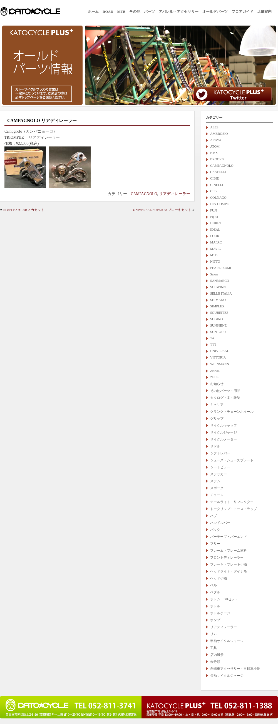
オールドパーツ (215, 11)
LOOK (214, 236)
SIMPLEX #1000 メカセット (23, 210)
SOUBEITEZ (219, 313)
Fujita (214, 217)
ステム (215, 481)
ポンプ (215, 620)
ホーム (93, 11)
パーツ (149, 11)
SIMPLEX (217, 306)
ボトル (215, 606)
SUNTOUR (218, 332)
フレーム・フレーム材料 (228, 551)
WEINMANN (221, 364)
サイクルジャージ (223, 432)
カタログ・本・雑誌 (225, 398)
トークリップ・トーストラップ (233, 509)
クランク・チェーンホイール (232, 412)
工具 (213, 648)
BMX (214, 153)
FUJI (213, 210)
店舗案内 (264, 11)
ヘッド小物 (218, 578)
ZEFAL (215, 371)
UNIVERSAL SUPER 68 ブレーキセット (162, 210)
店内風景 (217, 655)
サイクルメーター (223, 439)
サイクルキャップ (223, 425)
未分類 (215, 662)
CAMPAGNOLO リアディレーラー (42, 120)
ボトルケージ (220, 613)
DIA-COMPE (219, 204)
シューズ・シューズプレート (232, 460)
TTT (213, 345)
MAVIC (215, 249)
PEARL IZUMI (220, 268)
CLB (213, 191)
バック (215, 530)
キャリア (217, 405)
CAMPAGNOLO (144, 194)
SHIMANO (218, 300)
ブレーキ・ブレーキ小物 (228, 564)
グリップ (217, 419)
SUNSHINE (218, 325)
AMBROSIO (219, 134)
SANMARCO (219, 281)
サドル (215, 446)
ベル (213, 585)
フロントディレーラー (227, 557)
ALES (214, 127)
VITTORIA (218, 357)
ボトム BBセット (224, 599)
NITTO (215, 261)
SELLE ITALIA (221, 293)
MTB (121, 11)
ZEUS (214, 377)
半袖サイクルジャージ (227, 641)
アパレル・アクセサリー (178, 11)
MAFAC (216, 242)
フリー (215, 544)
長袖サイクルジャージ (227, 676)
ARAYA (215, 140)
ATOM (215, 146)
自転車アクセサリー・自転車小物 (235, 669)
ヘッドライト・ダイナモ (228, 571)
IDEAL (215, 230)
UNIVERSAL (219, 351)
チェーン (217, 495)
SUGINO (216, 319)
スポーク (217, 488)
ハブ (213, 516)
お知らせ (217, 384)
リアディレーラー (174, 194)
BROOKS (217, 159)
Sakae (214, 274)
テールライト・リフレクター (232, 502)
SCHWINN (218, 287)
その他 (134, 11)
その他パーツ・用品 (225, 391)
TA (212, 338)
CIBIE (214, 178)
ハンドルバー (220, 523)
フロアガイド (242, 11)
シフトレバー (220, 453)
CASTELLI (218, 172)
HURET (215, 223)
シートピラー (220, 467)
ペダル (215, 592)
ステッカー (218, 474)
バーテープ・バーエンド (228, 537)
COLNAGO (218, 198)
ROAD (108, 11)
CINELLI (216, 185)
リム (213, 634)
